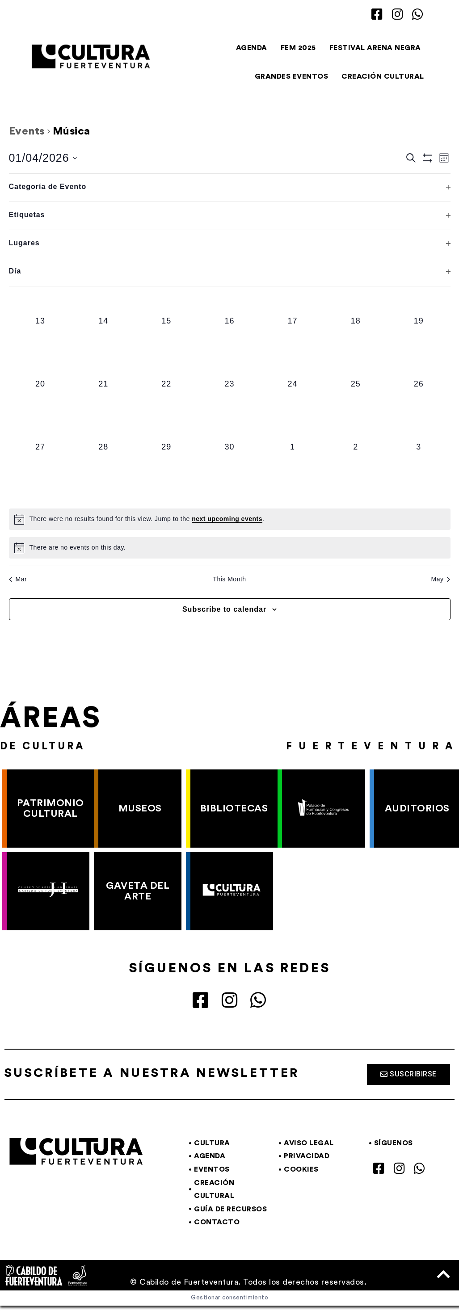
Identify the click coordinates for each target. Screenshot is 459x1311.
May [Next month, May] (441, 579)
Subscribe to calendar (224, 609)
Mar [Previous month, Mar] (18, 579)
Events (27, 131)
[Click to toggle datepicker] (43, 158)
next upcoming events (227, 518)
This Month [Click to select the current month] (229, 579)
